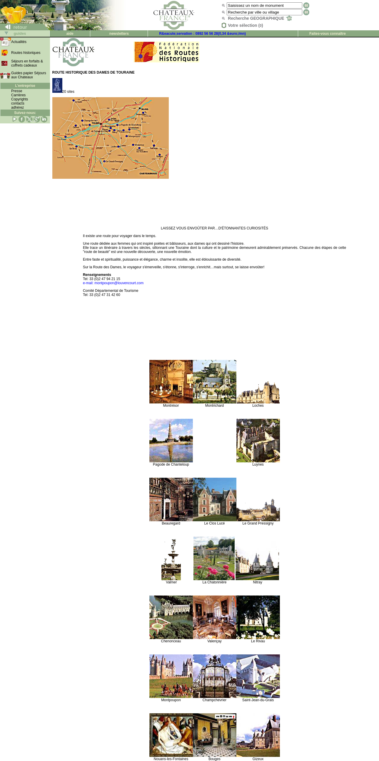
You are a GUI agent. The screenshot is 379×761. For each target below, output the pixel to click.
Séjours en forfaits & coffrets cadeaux (27, 63)
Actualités (18, 42)
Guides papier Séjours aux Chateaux (28, 75)
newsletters (119, 34)
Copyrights (19, 99)
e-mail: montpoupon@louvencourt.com (113, 283)
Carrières (18, 95)
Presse (16, 91)
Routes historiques (25, 53)
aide (70, 34)
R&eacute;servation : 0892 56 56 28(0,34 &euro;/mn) (202, 34)
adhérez (17, 107)
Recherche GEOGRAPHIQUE (260, 18)
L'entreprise (25, 86)
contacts (17, 103)
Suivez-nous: (25, 113)
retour (13, 27)
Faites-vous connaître (327, 34)
